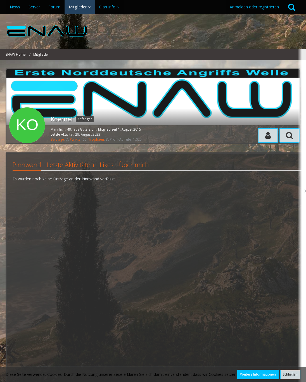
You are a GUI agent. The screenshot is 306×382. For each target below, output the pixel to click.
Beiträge (57, 139)
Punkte (75, 139)
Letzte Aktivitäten (70, 164)
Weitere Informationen (258, 374)
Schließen (290, 374)
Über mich (134, 164)
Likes (106, 164)
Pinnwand (27, 164)
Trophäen (96, 139)
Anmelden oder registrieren (254, 7)
